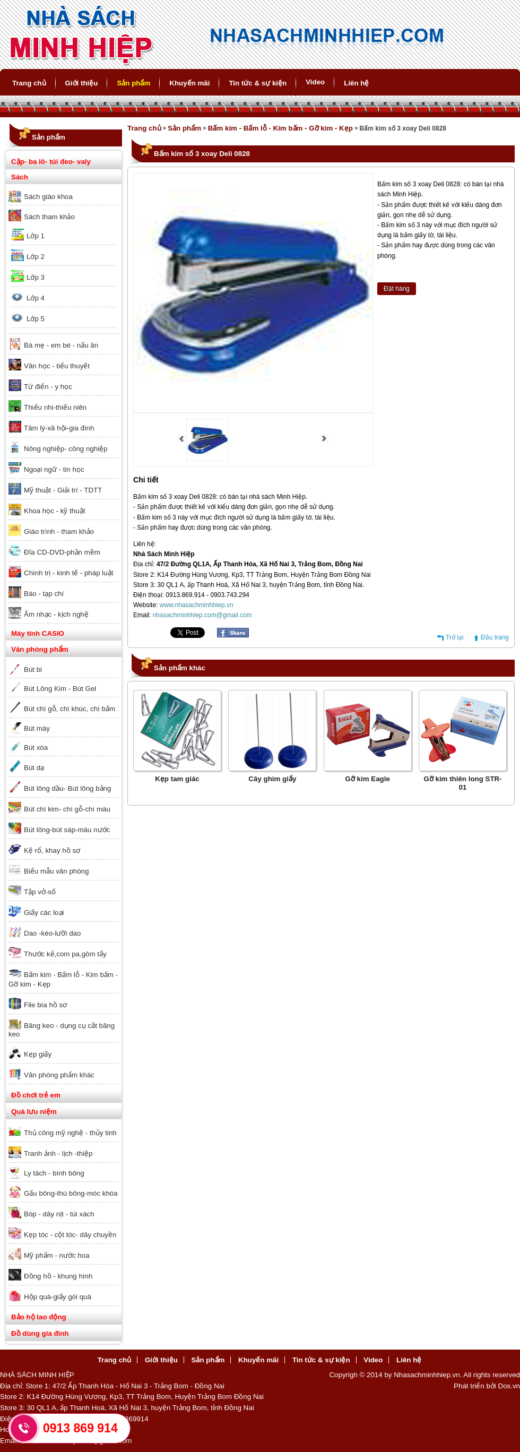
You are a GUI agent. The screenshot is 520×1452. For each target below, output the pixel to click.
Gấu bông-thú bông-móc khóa (71, 1193)
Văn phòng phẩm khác (59, 1075)
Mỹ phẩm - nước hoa (57, 1255)
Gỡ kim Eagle (367, 779)
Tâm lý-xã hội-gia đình (59, 428)
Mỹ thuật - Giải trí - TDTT (63, 490)
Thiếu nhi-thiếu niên (55, 407)
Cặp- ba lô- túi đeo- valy (51, 162)
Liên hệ (356, 83)
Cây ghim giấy (272, 779)
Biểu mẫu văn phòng (56, 871)
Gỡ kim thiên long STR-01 (462, 783)
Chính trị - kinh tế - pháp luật (68, 573)
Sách (19, 177)
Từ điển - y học (48, 387)
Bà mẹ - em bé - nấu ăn (61, 345)
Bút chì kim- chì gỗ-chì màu (67, 809)
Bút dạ (34, 768)
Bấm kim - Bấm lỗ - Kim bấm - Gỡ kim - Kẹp (63, 979)
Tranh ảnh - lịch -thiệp (58, 1153)
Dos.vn (509, 1386)
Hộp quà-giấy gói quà (57, 1297)
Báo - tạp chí (44, 594)
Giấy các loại (44, 913)
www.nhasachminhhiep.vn (196, 605)
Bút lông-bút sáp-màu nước (67, 830)
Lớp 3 (36, 277)
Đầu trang (495, 637)
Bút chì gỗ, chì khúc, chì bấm (69, 709)
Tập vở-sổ (40, 892)
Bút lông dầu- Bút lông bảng (67, 788)
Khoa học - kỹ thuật (54, 511)
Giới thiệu (81, 83)
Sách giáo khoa (48, 197)
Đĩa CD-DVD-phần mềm (62, 552)
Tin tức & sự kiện (258, 83)
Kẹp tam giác (177, 779)
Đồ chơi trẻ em (35, 1095)
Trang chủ (29, 83)
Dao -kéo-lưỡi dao (52, 933)
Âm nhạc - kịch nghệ (56, 614)
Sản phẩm (133, 83)
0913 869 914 (80, 1428)
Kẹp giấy (37, 1054)
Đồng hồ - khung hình (58, 1276)
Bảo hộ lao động (38, 1317)
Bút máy (37, 728)
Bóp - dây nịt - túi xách (59, 1214)
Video (315, 82)
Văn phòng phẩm (39, 649)
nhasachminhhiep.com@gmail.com (202, 615)
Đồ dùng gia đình (40, 1333)
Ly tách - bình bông (54, 1173)
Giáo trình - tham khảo (59, 531)
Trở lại (455, 637)
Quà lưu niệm (34, 1112)
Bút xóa (36, 747)
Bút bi (33, 669)
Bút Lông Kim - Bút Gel (60, 689)
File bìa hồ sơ (45, 1005)
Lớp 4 (36, 298)
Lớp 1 (36, 236)
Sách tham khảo (49, 217)
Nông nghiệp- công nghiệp (66, 449)
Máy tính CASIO (37, 633)
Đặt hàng (397, 288)
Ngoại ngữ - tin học (54, 469)
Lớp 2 (36, 257)
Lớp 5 (36, 319)
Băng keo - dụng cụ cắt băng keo (61, 1030)
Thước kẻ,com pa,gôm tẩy (65, 954)
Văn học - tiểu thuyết (57, 366)
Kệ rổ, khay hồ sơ (52, 850)
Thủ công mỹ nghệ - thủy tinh (70, 1133)
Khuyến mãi (189, 83)
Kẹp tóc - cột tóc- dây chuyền (70, 1235)
